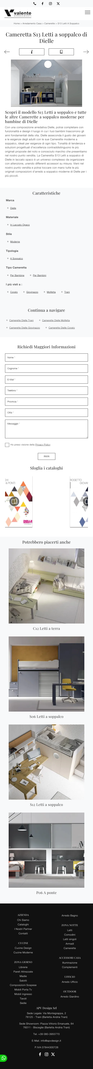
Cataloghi (23, 924)
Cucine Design (23, 947)
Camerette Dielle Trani (21, 320)
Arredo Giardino (70, 996)
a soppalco (16, 258)
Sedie (23, 1002)
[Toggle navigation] (87, 12)
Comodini (69, 934)
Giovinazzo (32, 292)
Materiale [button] (12, 217)
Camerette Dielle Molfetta (56, 320)
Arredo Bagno (70, 915)
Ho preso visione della (30, 444)
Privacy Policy (42, 444)
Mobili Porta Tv (23, 989)
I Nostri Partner (23, 928)
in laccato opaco (20, 224)
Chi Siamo (23, 919)
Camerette (49, 23)
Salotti (23, 980)
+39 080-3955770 (49, 1033)
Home (17, 23)
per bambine (17, 275)
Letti (69, 930)
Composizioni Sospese (23, 985)
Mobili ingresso (23, 993)
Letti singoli (69, 939)
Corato (14, 292)
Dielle (13, 208)
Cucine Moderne (23, 952)
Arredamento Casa (32, 23)
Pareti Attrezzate (23, 971)
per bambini (39, 275)
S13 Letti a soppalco (68, 23)
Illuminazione (69, 962)
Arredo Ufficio (70, 981)
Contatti (23, 933)
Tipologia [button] (12, 250)
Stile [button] (9, 234)
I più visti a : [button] (14, 284)
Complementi (70, 967)
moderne (15, 241)
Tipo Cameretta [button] (16, 267)
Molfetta (51, 292)
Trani (67, 292)
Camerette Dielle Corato (62, 327)
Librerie (23, 967)
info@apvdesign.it (51, 1040)
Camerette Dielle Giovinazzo (24, 327)
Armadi (70, 943)
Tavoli (23, 998)
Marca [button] (10, 200)
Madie (23, 976)
